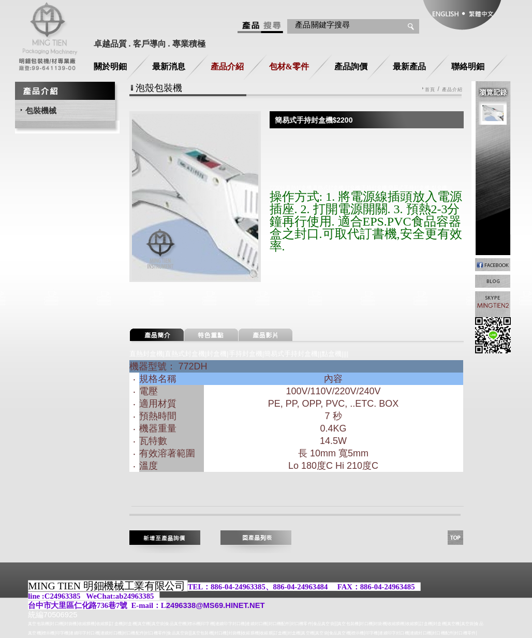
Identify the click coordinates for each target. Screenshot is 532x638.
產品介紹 (227, 66)
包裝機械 (40, 110)
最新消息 (168, 66)
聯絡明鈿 (467, 66)
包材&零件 (289, 66)
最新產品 (409, 66)
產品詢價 (350, 66)
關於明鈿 (110, 66)
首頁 (430, 90)
